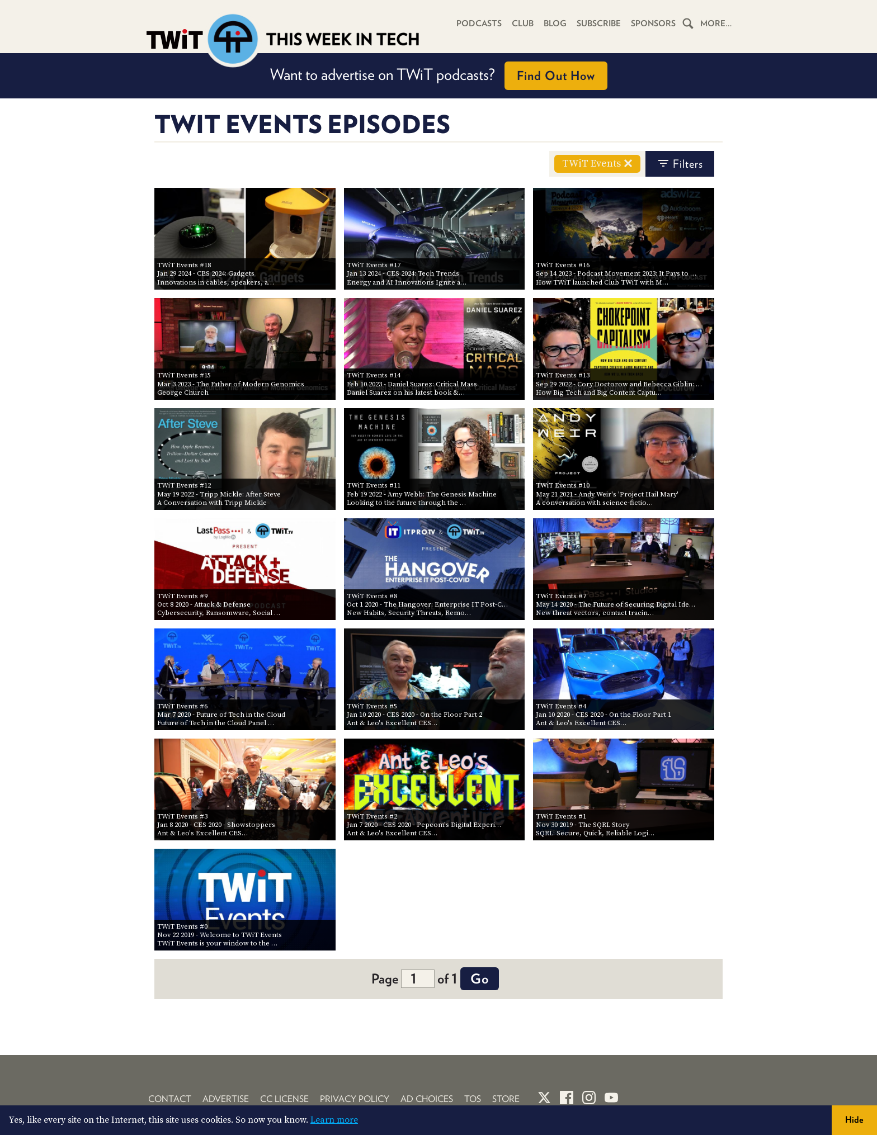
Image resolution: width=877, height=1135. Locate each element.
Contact (169, 1099)
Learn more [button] (334, 1119)
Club (523, 23)
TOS (472, 1099)
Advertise (225, 1099)
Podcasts (479, 23)
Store (506, 1099)
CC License (284, 1099)
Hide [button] (854, 1119)
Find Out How (556, 75)
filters (680, 164)
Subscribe (599, 23)
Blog (555, 23)
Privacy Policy (354, 1099)
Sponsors (653, 23)
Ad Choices (426, 1099)
